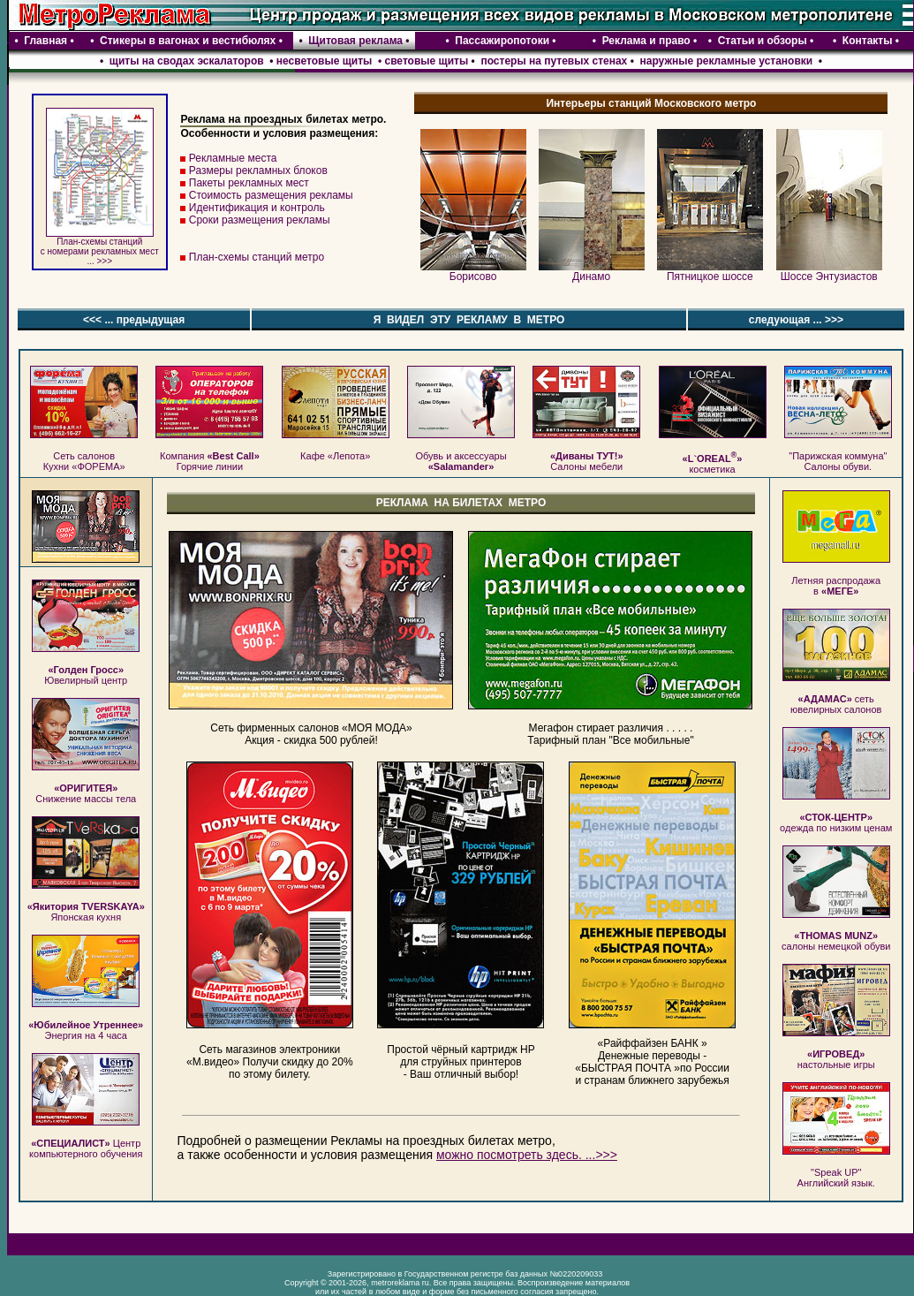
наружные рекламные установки (726, 61)
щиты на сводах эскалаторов (184, 61)
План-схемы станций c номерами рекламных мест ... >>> (100, 247)
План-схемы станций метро (256, 257)
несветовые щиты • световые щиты (372, 61)
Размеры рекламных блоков (258, 170)
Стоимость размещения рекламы (271, 195)
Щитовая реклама (355, 40)
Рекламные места (233, 158)
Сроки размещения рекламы (259, 220)
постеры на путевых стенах (553, 61)
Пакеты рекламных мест (249, 183)
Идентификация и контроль (257, 207)
